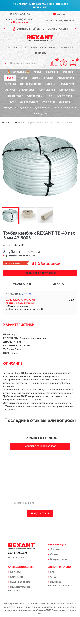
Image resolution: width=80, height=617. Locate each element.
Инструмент (15, 96)
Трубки (10, 78)
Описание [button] (58, 284)
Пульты (48, 78)
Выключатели (27, 90)
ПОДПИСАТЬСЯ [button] (40, 513)
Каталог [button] (12, 47)
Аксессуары (40, 113)
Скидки (54, 577)
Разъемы (50, 84)
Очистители (64, 96)
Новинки (67, 47)
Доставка (55, 549)
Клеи (13, 102)
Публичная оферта (20, 582)
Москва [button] (26, 294)
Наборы (23, 78)
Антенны (10, 84)
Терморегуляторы (30, 84)
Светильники (47, 90)
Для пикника (42, 107)
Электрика (48, 102)
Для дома (10, 107)
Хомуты (10, 90)
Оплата (54, 554)
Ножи (49, 96)
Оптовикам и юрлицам (39, 47)
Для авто (64, 102)
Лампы (36, 78)
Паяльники (52, 72)
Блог (52, 572)
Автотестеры (34, 96)
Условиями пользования (36, 524)
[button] (20, 22)
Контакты (40, 53)
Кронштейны (67, 90)
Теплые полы (67, 84)
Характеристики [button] (22, 284)
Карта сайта (16, 577)
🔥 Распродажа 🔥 (18, 72)
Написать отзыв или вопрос (40, 446)
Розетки (68, 72)
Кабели (38, 72)
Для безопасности (65, 107)
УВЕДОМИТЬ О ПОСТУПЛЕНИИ (40, 273)
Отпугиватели (65, 78)
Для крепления (29, 102)
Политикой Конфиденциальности (56, 521)
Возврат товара (58, 559)
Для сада (25, 107)
